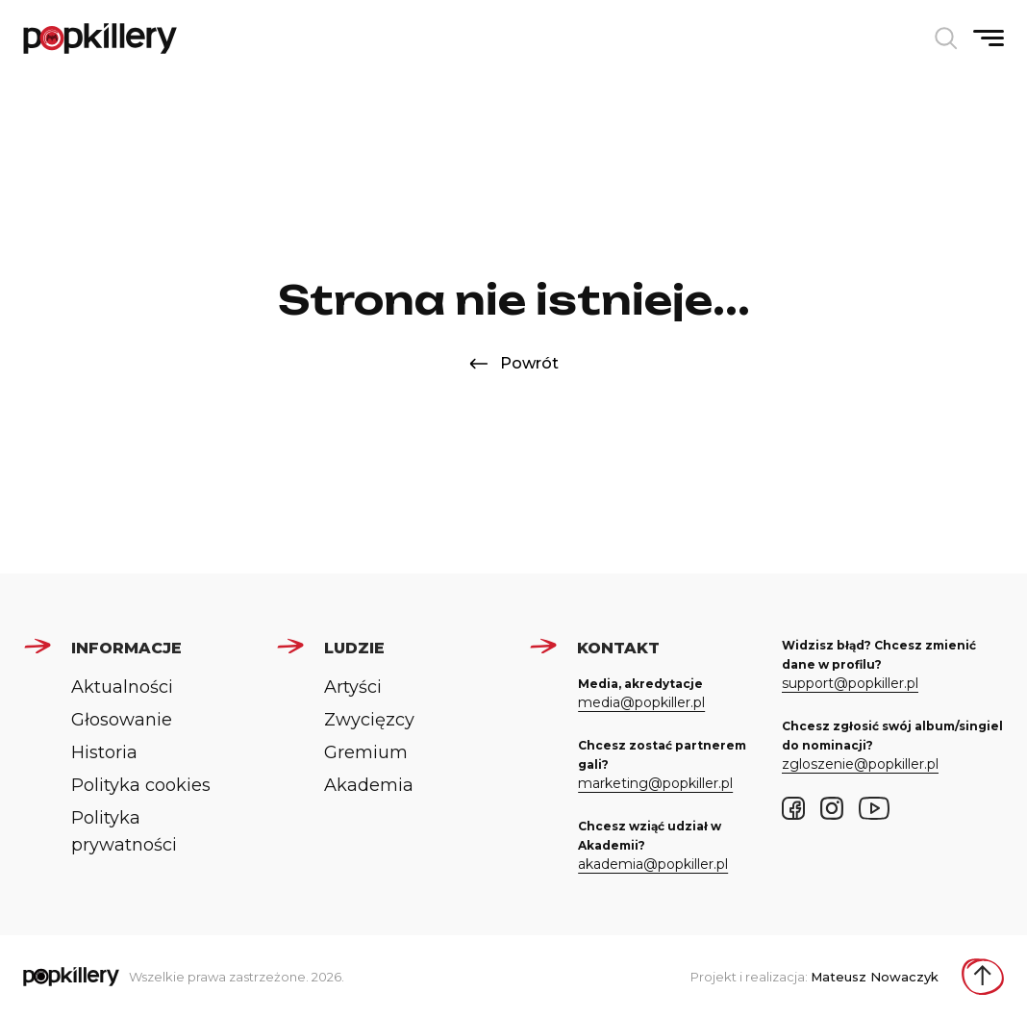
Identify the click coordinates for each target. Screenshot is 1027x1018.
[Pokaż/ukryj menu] (988, 38)
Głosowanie (121, 719)
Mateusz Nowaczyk (875, 976)
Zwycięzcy (369, 719)
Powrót (514, 363)
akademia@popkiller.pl (653, 864)
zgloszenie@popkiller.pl (860, 764)
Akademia (368, 785)
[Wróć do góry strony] (983, 976)
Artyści (353, 687)
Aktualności (122, 687)
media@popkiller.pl (641, 702)
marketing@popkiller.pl (655, 783)
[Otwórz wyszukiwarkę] (946, 38)
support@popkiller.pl (850, 683)
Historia (104, 752)
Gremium (366, 752)
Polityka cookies (141, 785)
